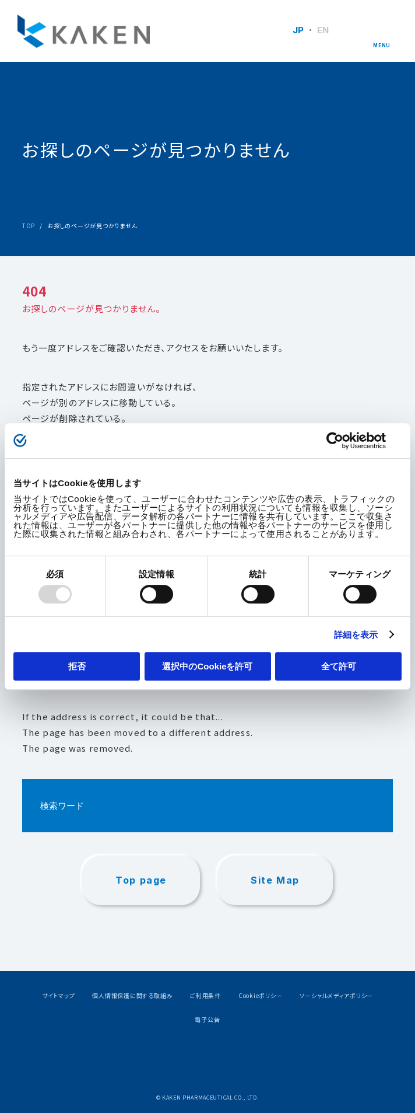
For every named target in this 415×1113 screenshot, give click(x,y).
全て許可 (338, 666)
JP (298, 30)
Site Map (275, 880)
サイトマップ (58, 995)
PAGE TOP (378, 993)
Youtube (237, 1058)
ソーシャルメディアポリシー (336, 995)
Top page (141, 880)
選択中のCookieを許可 (207, 666)
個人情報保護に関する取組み (132, 995)
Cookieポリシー (260, 995)
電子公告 (207, 1019)
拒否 (77, 666)
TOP (28, 225)
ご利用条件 (205, 995)
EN (323, 30)
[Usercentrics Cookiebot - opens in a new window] (351, 440)
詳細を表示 (356, 634)
